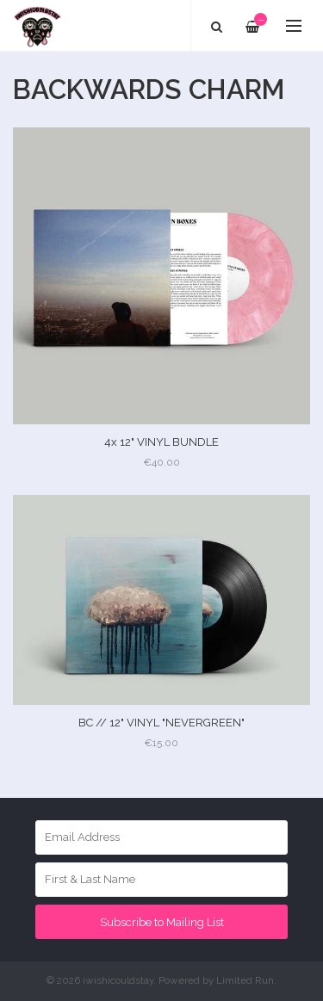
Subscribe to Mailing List (162, 922)
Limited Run (245, 980)
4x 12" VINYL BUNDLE (161, 442)
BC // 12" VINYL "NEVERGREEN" (161, 722)
